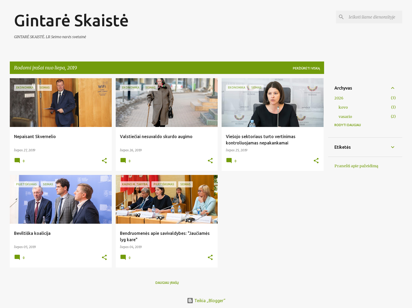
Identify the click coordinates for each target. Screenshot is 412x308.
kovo (343, 107)
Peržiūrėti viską (306, 68)
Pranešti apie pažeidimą (356, 166)
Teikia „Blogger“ (206, 300)
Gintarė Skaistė (71, 20)
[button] (104, 161)
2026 (338, 98)
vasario (345, 116)
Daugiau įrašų (167, 282)
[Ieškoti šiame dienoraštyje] (374, 17)
